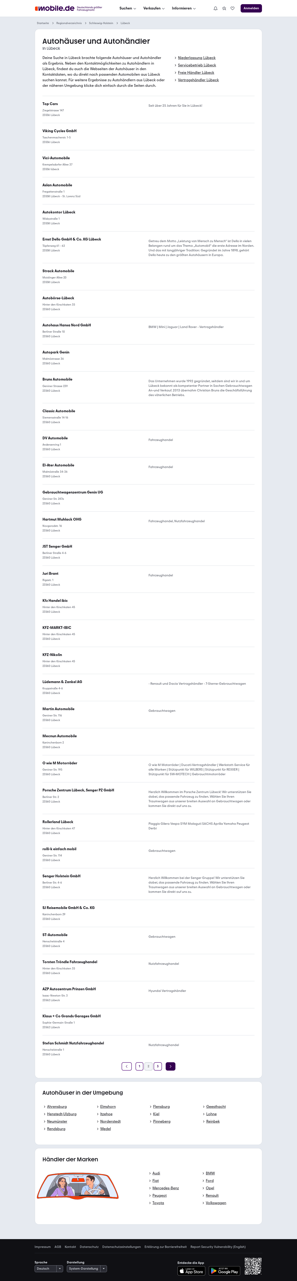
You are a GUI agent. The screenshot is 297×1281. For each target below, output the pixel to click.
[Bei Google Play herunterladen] (224, 1270)
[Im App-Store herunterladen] (193, 1270)
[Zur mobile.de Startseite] (70, 8)
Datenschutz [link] (89, 1247)
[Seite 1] (139, 1066)
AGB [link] (58, 1247)
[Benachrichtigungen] (215, 8)
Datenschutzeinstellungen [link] (121, 1247)
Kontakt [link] (70, 1247)
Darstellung (75, 1262)
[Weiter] (170, 1066)
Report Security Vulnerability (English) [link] (218, 1247)
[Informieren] (184, 8)
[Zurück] (127, 1066)
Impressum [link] (43, 1247)
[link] (224, 8)
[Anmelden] (251, 8)
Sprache (41, 1262)
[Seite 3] (158, 1066)
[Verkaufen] (155, 8)
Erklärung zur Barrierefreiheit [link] (166, 1247)
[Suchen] (128, 8)
